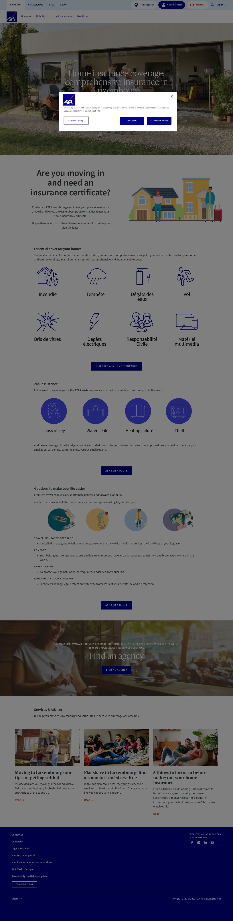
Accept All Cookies (159, 120)
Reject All (132, 120)
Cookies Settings (76, 120)
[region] (118, 111)
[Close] (172, 96)
